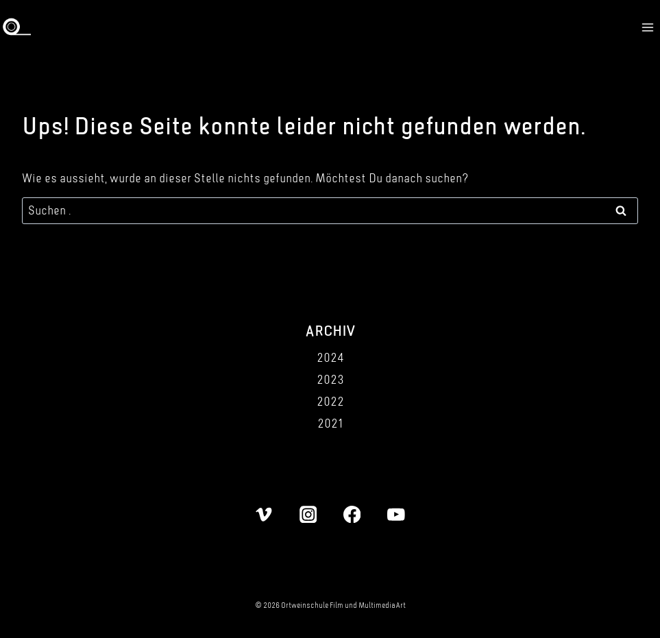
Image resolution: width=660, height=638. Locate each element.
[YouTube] (395, 514)
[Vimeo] (264, 514)
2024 (330, 357)
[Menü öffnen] (647, 27)
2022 (330, 401)
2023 (330, 379)
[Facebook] (351, 514)
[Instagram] (308, 514)
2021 (330, 423)
